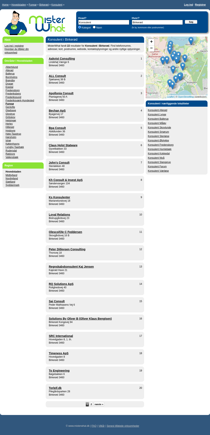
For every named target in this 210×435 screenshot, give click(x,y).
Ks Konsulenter (59, 197)
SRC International (61, 336)
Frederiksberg (13, 93)
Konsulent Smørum (158, 131)
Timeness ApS (59, 353)
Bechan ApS (57, 110)
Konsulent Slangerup (159, 162)
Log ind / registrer (14, 45)
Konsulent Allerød (157, 110)
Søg (191, 22)
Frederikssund (13, 97)
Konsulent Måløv (157, 123)
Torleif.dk (55, 388)
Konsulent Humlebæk (160, 149)
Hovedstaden (18, 4)
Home (5, 4)
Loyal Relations (59, 214)
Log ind (188, 4)
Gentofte (10, 107)
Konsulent (56, 4)
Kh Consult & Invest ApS (66, 180)
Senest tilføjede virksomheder (123, 425)
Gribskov (10, 117)
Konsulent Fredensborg (161, 144)
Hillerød (10, 127)
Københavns (12, 143)
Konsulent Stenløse (158, 136)
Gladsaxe (11, 110)
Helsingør (11, 120)
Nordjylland (12, 178)
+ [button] (151, 42)
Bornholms (11, 77)
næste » (99, 404)
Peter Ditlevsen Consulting (67, 249)
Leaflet (170, 97)
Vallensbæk (12, 157)
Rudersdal (11, 150)
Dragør (9, 83)
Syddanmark (12, 185)
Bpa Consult (57, 128)
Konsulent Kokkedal (159, 153)
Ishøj (8, 140)
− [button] (151, 48)
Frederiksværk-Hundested (20, 100)
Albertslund (12, 67)
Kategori (86, 27)
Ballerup (10, 73)
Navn (99, 27)
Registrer (200, 4)
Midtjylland (11, 175)
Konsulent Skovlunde (159, 127)
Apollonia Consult (61, 93)
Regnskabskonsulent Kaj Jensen (71, 266)
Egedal (9, 87)
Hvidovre (10, 130)
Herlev (9, 123)
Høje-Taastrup (13, 133)
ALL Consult (57, 76)
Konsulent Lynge (157, 114)
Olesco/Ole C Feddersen (65, 232)
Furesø (32, 4)
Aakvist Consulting (62, 58)
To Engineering (59, 370)
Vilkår (101, 425)
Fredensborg (13, 90)
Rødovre (10, 153)
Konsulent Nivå (156, 157)
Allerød (9, 70)
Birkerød (44, 4)
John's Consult (59, 162)
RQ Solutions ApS (61, 284)
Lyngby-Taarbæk (15, 147)
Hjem (7, 39)
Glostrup (10, 113)
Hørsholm (11, 137)
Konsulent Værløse (158, 170)
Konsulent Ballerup (158, 118)
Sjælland (10, 181)
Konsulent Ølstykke (158, 140)
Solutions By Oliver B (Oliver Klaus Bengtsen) (80, 318)
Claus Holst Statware (63, 145)
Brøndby (10, 80)
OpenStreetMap (186, 97)
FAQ (94, 425)
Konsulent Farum (157, 166)
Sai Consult (57, 301)
